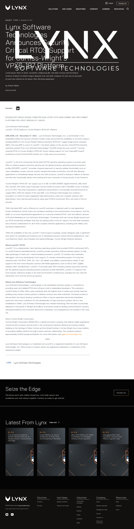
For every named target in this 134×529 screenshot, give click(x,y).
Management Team (101, 509)
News (117, 509)
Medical (79, 511)
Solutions (53, 9)
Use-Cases (67, 9)
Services (39, 505)
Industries (81, 9)
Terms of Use (16, 508)
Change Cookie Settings (24, 505)
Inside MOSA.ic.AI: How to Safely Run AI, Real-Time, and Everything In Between (50, 437)
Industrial (79, 518)
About (98, 501)
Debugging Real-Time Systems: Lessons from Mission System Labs (112, 437)
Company (94, 9)
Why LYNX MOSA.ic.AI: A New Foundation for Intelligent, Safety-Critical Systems (82, 437)
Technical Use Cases (63, 505)
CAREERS (106, 9)
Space (78, 522)
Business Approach (101, 505)
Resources (121, 498)
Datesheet (119, 505)
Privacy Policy (8, 508)
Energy (79, 514)
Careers (98, 513)
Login (21, 508)
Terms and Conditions (99, 521)
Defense (79, 507)
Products (39, 501)
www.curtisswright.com (72, 334)
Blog (117, 501)
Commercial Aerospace (80, 502)
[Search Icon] (128, 9)
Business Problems (62, 501)
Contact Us (121, 393)
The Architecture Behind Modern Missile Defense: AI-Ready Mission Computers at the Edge (19, 438)
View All (53, 422)
